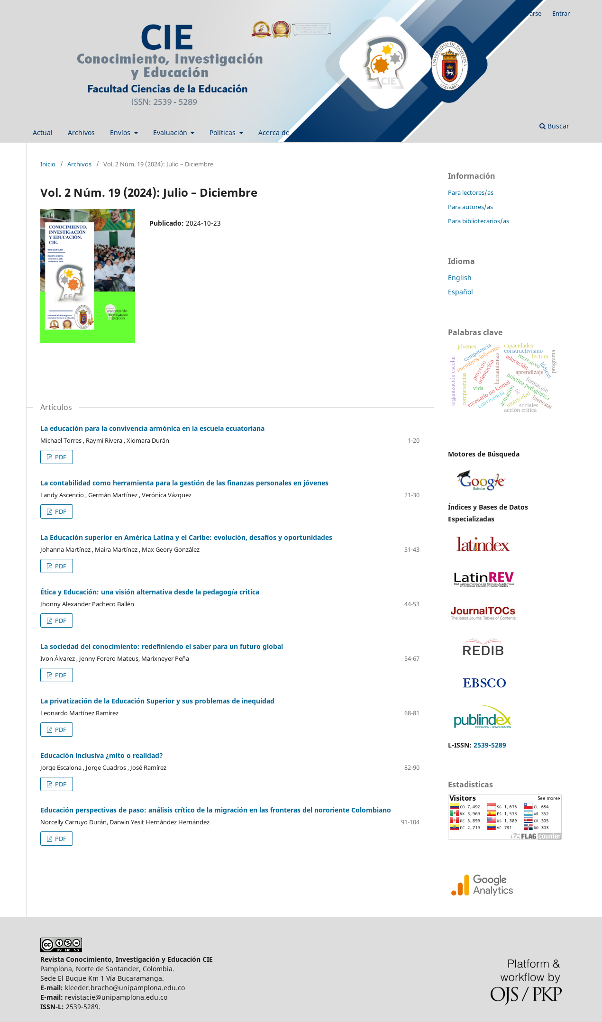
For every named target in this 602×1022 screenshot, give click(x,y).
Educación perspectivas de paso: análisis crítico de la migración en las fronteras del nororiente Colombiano (215, 809)
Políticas (223, 132)
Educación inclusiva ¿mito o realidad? (101, 755)
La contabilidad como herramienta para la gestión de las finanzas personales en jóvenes (184, 482)
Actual (43, 132)
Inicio (47, 164)
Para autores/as (470, 206)
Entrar (561, 13)
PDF (60, 457)
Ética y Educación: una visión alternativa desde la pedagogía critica (149, 591)
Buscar (554, 125)
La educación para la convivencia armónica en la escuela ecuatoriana (152, 428)
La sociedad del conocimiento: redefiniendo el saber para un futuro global (161, 646)
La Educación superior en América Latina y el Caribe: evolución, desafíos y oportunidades (186, 537)
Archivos (81, 132)
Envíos (121, 132)
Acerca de (275, 132)
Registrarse (525, 13)
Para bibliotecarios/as (478, 221)
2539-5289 (490, 744)
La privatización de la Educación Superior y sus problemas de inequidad (157, 700)
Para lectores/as (470, 192)
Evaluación (171, 132)
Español (460, 291)
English (460, 277)
